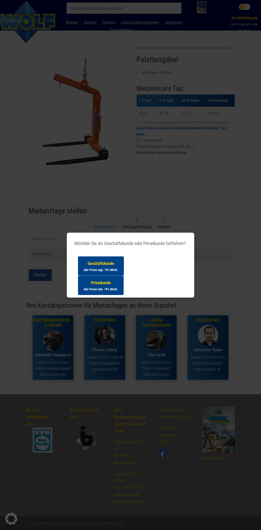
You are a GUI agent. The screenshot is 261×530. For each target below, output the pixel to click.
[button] (11, 519)
